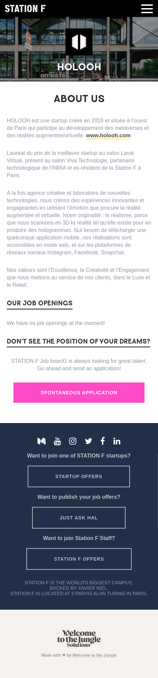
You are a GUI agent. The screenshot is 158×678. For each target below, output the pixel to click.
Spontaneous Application (79, 392)
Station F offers (79, 559)
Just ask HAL (79, 517)
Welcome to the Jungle (94, 655)
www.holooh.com (108, 135)
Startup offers (79, 476)
